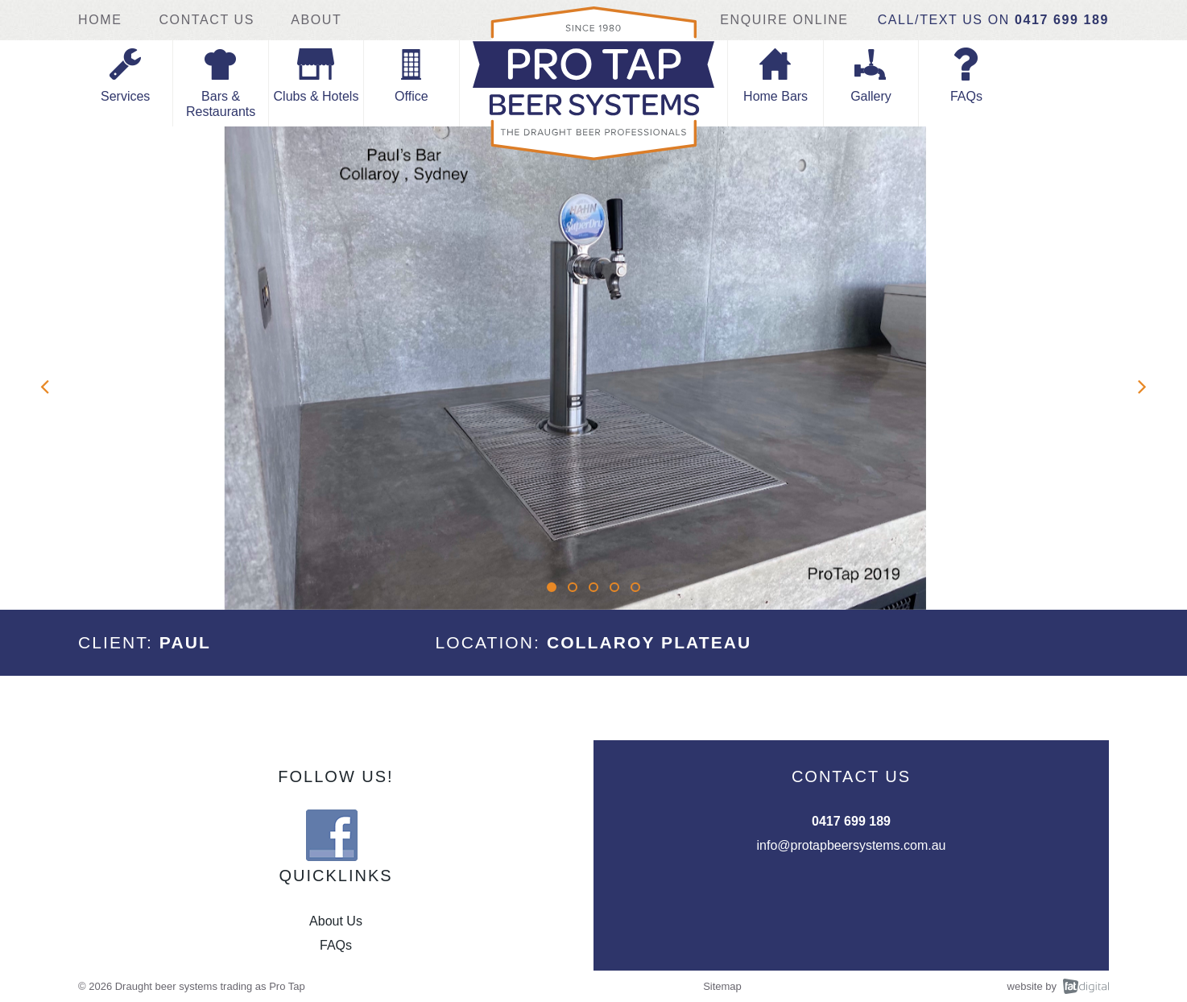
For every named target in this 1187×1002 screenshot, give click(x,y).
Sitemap (722, 986)
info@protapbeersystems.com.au (850, 845)
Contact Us (206, 20)
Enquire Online (784, 20)
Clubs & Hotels (316, 96)
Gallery (870, 96)
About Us (335, 921)
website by (1032, 986)
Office (411, 96)
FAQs (966, 96)
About (316, 20)
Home (102, 20)
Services (125, 96)
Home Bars (775, 96)
